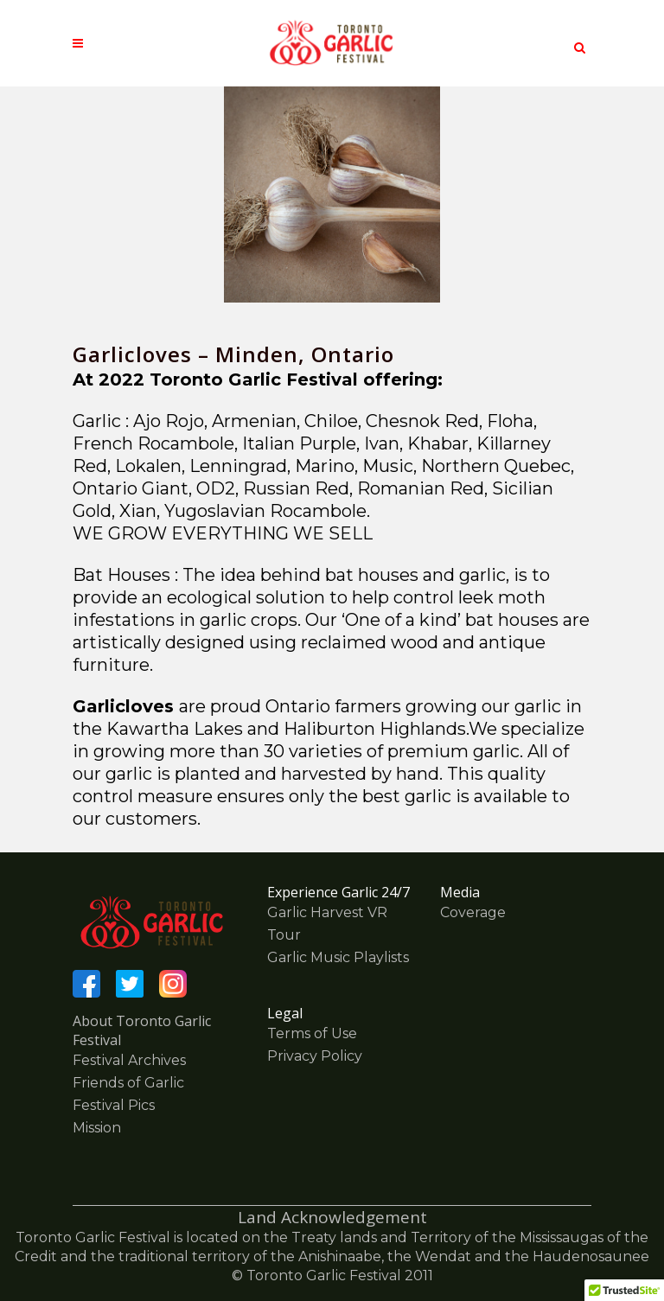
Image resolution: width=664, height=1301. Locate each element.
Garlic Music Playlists (338, 957)
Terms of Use (312, 1033)
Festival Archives (129, 1060)
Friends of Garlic (128, 1083)
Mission (97, 1127)
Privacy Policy (314, 1056)
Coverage (473, 912)
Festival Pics (114, 1105)
